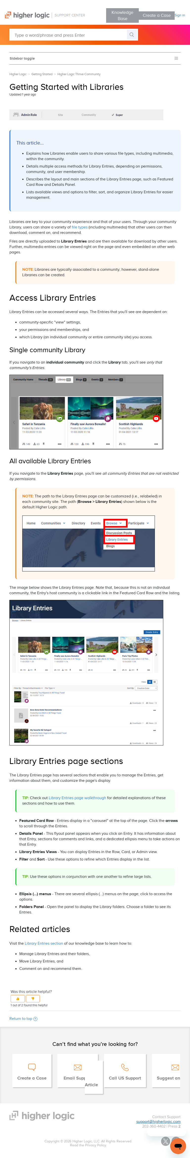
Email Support (77, 1078)
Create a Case (157, 15)
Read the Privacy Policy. (88, 1145)
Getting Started (41, 74)
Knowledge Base (122, 15)
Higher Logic (17, 74)
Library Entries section (44, 943)
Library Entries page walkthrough (77, 798)
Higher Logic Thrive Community (78, 74)
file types (80, 227)
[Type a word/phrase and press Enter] (73, 35)
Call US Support (125, 1078)
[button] (18, 998)
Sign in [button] (180, 15)
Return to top (23, 1018)
